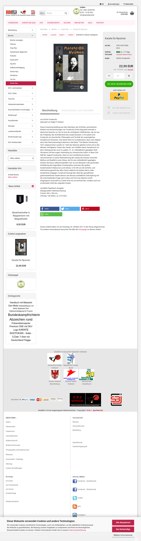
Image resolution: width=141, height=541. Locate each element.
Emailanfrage (11, 493)
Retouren (9, 455)
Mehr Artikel (12, 177)
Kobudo (13, 56)
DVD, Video (12, 94)
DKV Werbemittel (14, 143)
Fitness (13, 44)
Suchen (67, 23)
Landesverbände (14, 132)
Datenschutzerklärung (77, 530)
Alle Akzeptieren (123, 522)
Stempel (11, 126)
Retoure (76, 422)
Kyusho (13, 64)
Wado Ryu (14, 83)
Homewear (13, 23)
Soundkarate (53, 23)
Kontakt (100, 23)
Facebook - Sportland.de (86, 481)
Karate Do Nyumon (21, 260)
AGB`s (8, 422)
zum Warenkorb (12, 485)
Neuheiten (79, 23)
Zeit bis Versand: (108, 53)
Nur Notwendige (123, 529)
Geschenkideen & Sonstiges (19, 110)
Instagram (81, 515)
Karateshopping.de (80, 447)
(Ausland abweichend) (123, 55)
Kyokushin (14, 60)
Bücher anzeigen (16, 40)
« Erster (44, 35)
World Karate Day (14, 137)
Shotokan (13, 76)
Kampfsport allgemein (18, 52)
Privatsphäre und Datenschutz (17, 450)
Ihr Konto (9, 481)
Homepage (82, 230)
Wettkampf (12, 115)
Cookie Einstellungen (14, 468)
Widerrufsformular (13, 445)
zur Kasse (9, 489)
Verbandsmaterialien (16, 105)
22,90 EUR (21, 266)
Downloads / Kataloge (14, 459)
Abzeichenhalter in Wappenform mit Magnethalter (21, 216)
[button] (49, 209)
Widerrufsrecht (11, 441)
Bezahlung (77, 430)
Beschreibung (49, 110)
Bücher (10, 36)
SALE (90, 23)
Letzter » (71, 35)
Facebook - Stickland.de (86, 490)
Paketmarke (10, 427)
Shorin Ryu (14, 72)
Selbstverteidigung (17, 68)
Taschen (11, 99)
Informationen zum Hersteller (77, 110)
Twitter (80, 498)
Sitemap (9, 464)
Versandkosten (12, 436)
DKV (41, 23)
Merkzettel (128, 4)
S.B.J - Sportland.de (95, 411)
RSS (79, 507)
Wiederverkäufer (12, 502)
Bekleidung (12, 30)
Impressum (10, 431)
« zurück (53, 35)
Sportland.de (77, 443)
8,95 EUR (21, 224)
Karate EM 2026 (29, 23)
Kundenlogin (113, 4)
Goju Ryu (13, 48)
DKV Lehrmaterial (15, 88)
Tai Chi (12, 80)
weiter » (62, 35)
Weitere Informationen (123, 535)
